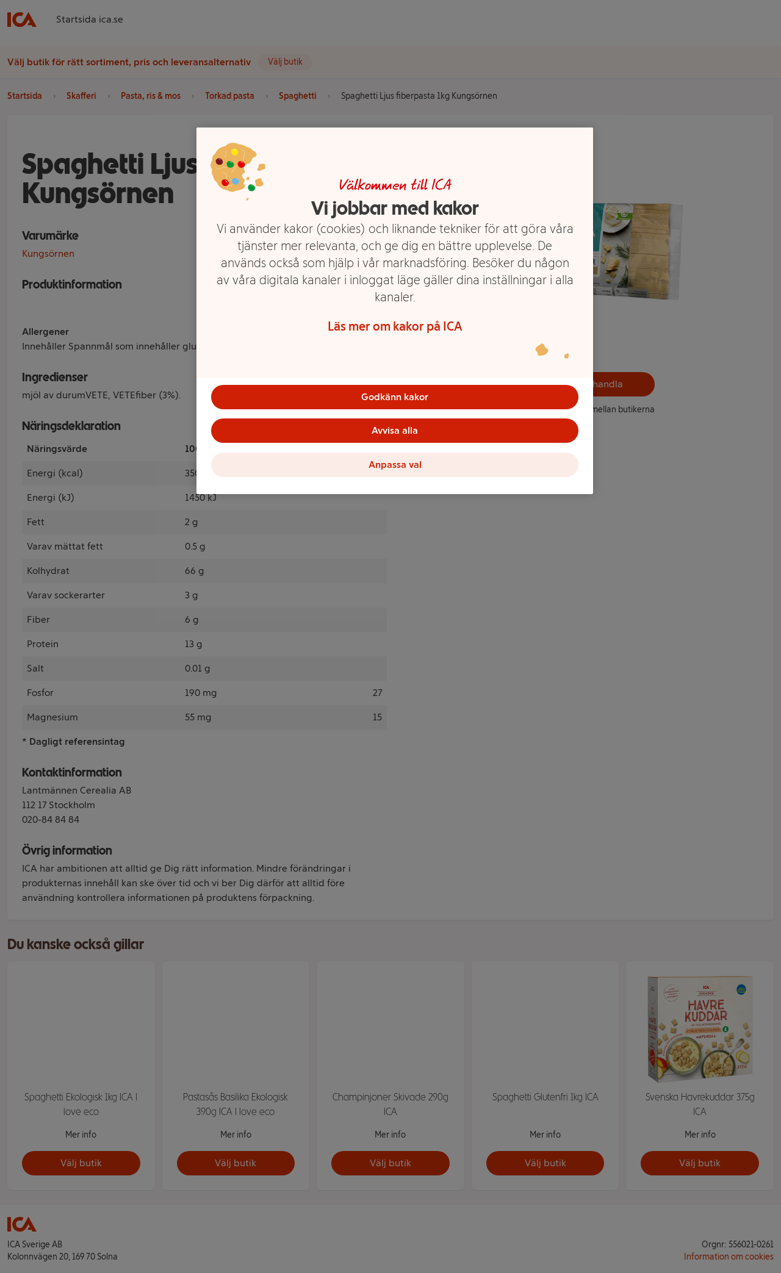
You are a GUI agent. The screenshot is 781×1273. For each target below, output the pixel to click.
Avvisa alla (395, 431)
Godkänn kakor (394, 397)
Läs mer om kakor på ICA (395, 326)
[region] (394, 311)
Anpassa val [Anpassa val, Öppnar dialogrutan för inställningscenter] (395, 465)
